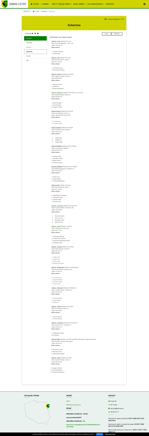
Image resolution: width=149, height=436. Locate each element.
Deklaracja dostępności (73, 405)
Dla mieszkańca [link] (95, 4)
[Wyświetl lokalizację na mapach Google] (48, 407)
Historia (28, 47)
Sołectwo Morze (56, 226)
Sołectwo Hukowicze (57, 92)
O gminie (44, 11)
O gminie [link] (45, 4)
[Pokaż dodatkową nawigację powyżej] (144, 4)
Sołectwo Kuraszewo (57, 205)
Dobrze (99, 434)
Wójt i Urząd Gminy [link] (61, 4)
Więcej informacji (110, 434)
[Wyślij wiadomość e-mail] (109, 408)
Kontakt (110, 4)
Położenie (29, 43)
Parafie (28, 56)
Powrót (117, 33)
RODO (68, 401)
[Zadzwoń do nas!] (109, 412)
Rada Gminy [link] (78, 4)
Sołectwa (29, 52)
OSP (27, 60)
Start (35, 4)
